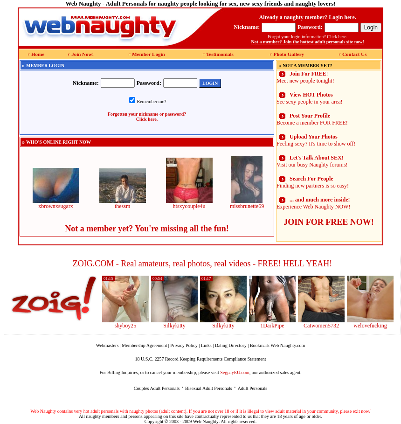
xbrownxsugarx (56, 203)
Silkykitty (174, 325)
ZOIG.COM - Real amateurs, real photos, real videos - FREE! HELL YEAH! (202, 263)
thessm (122, 203)
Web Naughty (206, 421)
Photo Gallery (288, 54)
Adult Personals (253, 388)
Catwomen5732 (321, 325)
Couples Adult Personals (157, 388)
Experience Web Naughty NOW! (313, 203)
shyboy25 (126, 325)
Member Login (148, 54)
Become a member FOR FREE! (312, 119)
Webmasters (107, 345)
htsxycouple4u (189, 203)
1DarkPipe (272, 325)
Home (37, 54)
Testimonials (220, 54)
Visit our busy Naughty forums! (312, 161)
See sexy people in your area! (310, 98)
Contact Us (354, 54)
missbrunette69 (247, 203)
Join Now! (82, 54)
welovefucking (370, 325)
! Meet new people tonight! (305, 77)
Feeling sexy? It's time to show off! (316, 140)
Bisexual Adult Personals (208, 388)
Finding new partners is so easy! (313, 182)
